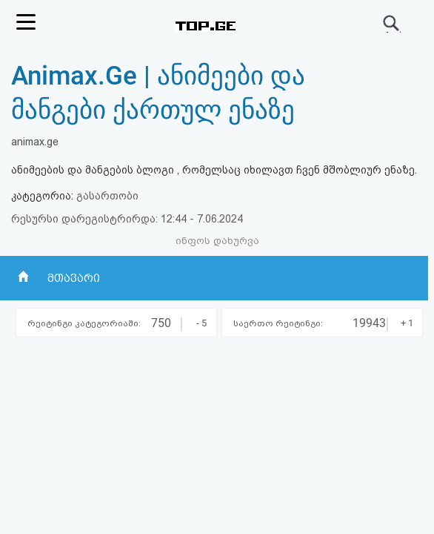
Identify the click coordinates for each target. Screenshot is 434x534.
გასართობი (107, 196)
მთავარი (73, 278)
